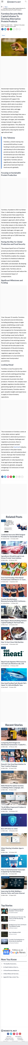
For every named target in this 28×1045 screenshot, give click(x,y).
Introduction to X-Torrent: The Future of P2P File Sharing (17, 917)
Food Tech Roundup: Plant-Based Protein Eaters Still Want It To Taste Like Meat (13, 579)
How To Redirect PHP (15, 932)
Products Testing (9, 1039)
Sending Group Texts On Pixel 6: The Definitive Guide (17, 925)
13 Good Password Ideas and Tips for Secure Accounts (11, 970)
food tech (17, 447)
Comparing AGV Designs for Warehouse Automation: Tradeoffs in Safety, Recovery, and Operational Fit (14, 744)
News (3, 35)
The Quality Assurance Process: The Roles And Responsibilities (9, 963)
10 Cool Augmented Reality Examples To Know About (16, 909)
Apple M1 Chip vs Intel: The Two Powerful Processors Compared (10, 977)
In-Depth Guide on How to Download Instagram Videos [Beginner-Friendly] (11, 967)
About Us (9, 1036)
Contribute (20, 1039)
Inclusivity (19, 1038)
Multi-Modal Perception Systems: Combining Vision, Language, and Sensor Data (12, 787)
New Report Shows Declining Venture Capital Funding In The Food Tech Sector (14, 622)
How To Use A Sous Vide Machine (12, 642)
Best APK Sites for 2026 (9, 829)
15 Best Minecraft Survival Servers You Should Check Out (10, 973)
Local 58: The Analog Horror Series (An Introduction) (16, 940)
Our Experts (18, 1036)
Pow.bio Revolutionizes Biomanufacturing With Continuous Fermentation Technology (13, 601)
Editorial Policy (9, 1038)
